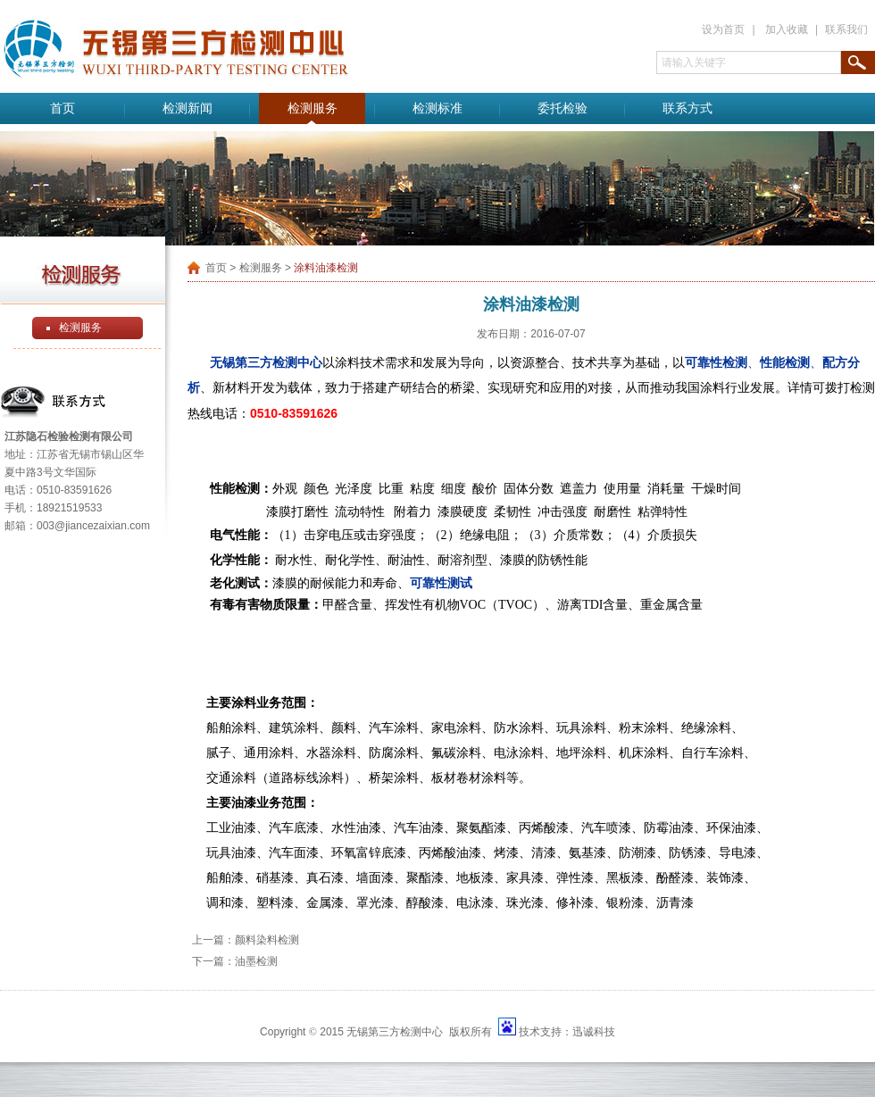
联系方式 (687, 108)
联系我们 (846, 29)
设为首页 (723, 29)
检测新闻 (187, 108)
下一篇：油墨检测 (235, 961)
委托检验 (563, 108)
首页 (62, 108)
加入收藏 (786, 29)
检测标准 (437, 108)
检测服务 (313, 108)
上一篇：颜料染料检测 (245, 940)
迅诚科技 (593, 1032)
